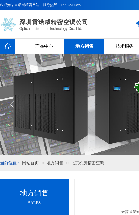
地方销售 (84, 46)
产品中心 (44, 46)
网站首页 (30, 163)
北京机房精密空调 (87, 163)
